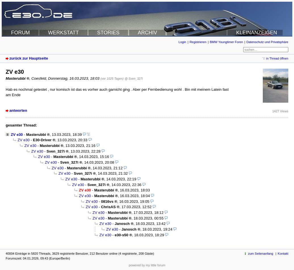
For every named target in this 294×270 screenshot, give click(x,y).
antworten (18, 110)
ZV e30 (17, 134)
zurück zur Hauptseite (28, 58)
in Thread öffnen (277, 58)
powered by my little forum (147, 265)
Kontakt (283, 253)
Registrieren (198, 42)
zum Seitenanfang (260, 253)
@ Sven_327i (134, 78)
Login (182, 42)
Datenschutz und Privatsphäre (267, 42)
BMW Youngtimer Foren (226, 42)
